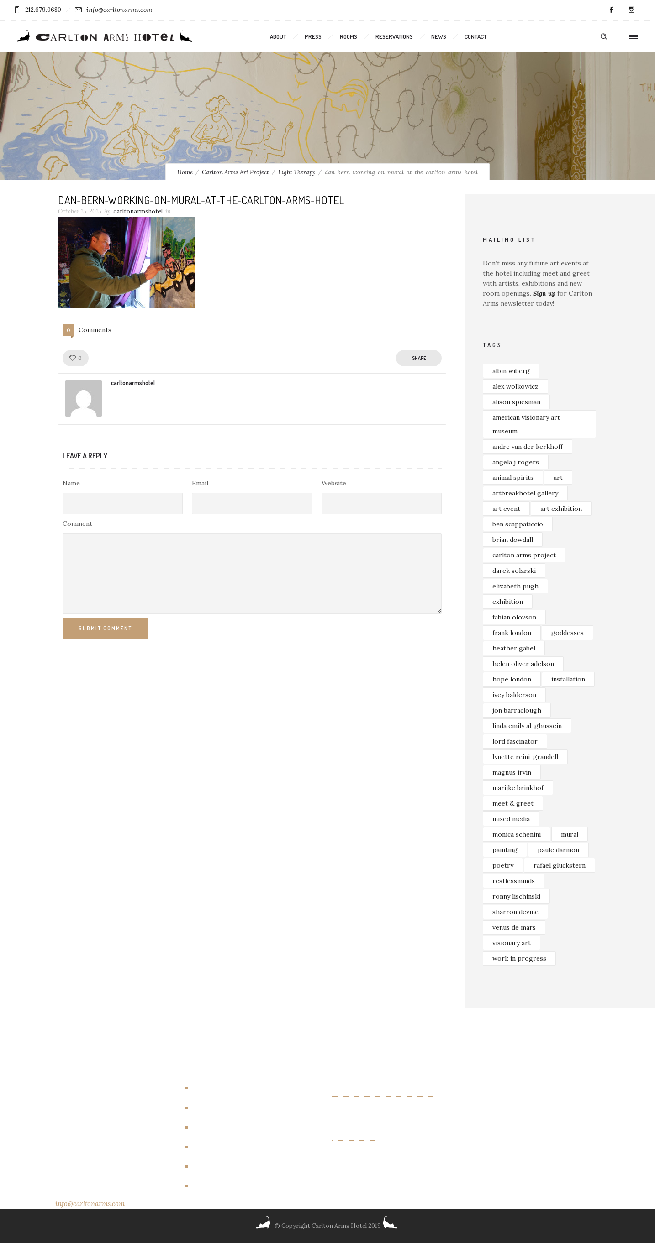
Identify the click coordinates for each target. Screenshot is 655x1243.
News (438, 36)
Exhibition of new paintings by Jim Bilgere (396, 1117)
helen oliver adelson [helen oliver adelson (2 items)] (523, 664)
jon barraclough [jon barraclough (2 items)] (516, 710)
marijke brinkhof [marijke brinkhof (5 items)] (518, 788)
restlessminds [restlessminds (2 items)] (513, 881)
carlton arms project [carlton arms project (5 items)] (524, 555)
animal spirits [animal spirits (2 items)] (513, 477)
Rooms (348, 36)
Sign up (544, 293)
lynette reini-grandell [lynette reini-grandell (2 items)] (525, 757)
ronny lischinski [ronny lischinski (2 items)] (516, 896)
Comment (77, 524)
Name (71, 483)
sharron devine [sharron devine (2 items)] (515, 912)
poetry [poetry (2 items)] (502, 865)
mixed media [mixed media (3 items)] (511, 819)
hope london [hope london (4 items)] (511, 679)
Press (313, 36)
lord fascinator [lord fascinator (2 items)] (515, 741)
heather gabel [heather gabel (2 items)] (513, 648)
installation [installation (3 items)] (568, 679)
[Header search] (604, 37)
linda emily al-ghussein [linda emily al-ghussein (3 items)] (527, 726)
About (278, 36)
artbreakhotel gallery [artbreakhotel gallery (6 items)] (525, 493)
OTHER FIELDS (356, 1137)
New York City (219, 1186)
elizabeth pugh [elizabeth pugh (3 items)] (515, 586)
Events (207, 1127)
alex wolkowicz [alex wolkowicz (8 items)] (515, 386)
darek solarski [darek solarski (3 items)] (514, 571)
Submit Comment (105, 628)
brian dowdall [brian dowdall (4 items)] (512, 540)
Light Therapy (297, 172)
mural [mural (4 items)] (569, 834)
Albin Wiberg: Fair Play (366, 1176)
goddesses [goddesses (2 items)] (567, 633)
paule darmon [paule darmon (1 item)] (558, 850)
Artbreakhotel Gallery (230, 1088)
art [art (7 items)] (558, 477)
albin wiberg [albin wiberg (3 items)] (511, 371)
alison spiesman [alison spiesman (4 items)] (516, 402)
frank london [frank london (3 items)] (511, 633)
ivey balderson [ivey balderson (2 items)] (514, 695)
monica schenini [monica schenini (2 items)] (516, 834)
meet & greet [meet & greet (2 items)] (513, 803)
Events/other (218, 1147)
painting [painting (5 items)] (505, 850)
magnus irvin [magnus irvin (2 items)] (511, 772)
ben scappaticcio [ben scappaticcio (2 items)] (517, 524)
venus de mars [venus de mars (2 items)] (514, 927)
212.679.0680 (43, 10)
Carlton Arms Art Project (235, 172)
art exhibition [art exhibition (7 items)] (561, 508)
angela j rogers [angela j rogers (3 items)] (515, 462)
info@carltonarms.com (119, 9)
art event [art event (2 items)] (506, 508)
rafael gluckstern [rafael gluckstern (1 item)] (560, 865)
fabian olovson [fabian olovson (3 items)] (514, 617)
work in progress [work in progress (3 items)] (519, 958)
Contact (476, 36)
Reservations (394, 36)
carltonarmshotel (138, 211)
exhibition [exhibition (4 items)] (507, 602)
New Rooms (215, 1166)
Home (185, 172)
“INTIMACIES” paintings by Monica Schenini (399, 1157)
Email (200, 483)
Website (334, 483)
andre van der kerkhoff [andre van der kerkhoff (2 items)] (527, 446)
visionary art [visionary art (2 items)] (511, 943)
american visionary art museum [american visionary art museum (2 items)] (526, 424)
